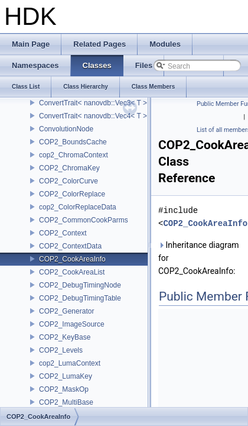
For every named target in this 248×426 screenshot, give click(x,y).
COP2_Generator (66, 311)
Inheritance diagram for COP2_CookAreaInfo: (198, 258)
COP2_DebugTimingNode (80, 285)
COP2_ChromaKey (69, 168)
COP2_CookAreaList (72, 272)
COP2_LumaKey (65, 376)
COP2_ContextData (70, 246)
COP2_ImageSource (72, 324)
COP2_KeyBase (64, 337)
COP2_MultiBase (66, 402)
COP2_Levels (61, 350)
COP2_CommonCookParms (83, 220)
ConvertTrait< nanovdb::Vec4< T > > (96, 116)
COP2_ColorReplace (72, 194)
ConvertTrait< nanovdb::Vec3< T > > (96, 103)
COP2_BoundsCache (73, 142)
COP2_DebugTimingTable (80, 298)
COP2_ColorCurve (68, 181)
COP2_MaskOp (64, 389)
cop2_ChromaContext (73, 155)
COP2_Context (63, 233)
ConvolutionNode (66, 129)
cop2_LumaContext (69, 363)
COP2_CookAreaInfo (72, 259)
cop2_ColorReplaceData (77, 207)
